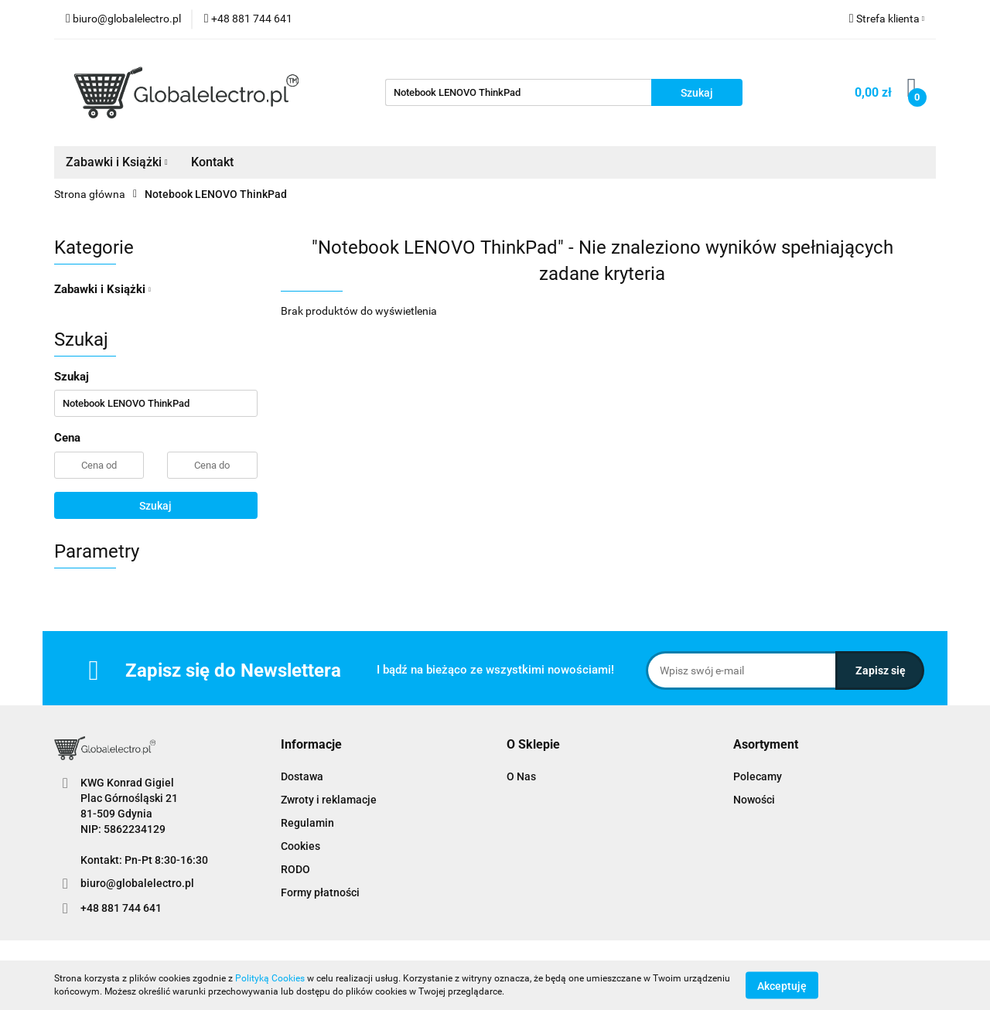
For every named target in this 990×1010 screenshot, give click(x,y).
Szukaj (155, 506)
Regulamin (307, 823)
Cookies (300, 846)
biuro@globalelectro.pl (137, 883)
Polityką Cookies (270, 978)
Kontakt (212, 162)
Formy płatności (320, 892)
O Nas (521, 776)
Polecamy (757, 776)
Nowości (754, 799)
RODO (295, 869)
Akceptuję (782, 985)
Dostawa (302, 776)
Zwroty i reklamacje (329, 799)
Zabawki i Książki (117, 162)
